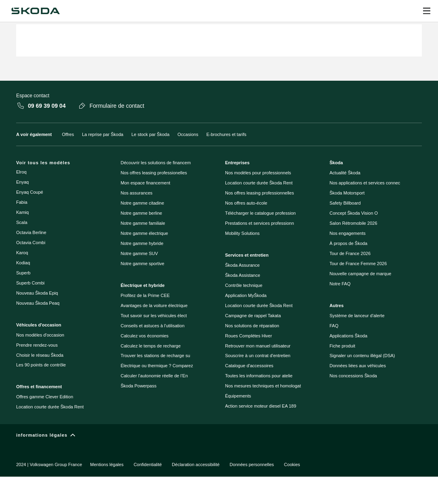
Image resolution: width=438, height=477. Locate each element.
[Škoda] (35, 11)
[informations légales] (219, 436)
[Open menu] (427, 11)
